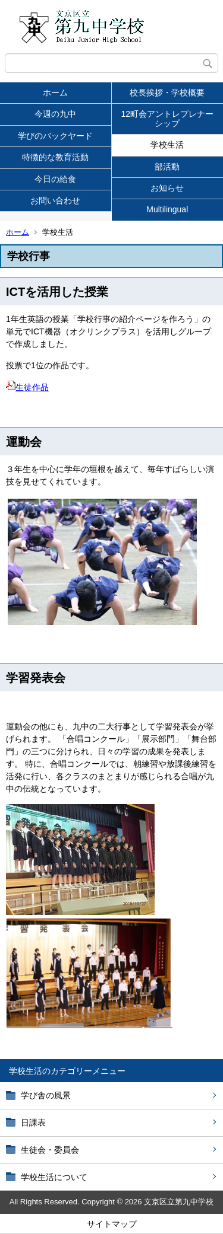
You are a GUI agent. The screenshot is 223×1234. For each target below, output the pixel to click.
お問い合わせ (55, 200)
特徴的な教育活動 (55, 157)
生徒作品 (27, 387)
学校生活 (167, 144)
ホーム (55, 92)
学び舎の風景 (46, 1095)
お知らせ (167, 188)
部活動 (167, 166)
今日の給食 (55, 179)
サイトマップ (112, 1224)
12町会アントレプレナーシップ (167, 118)
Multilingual (167, 209)
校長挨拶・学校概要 (167, 92)
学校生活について (54, 1177)
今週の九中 (55, 114)
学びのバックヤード (55, 136)
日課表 (33, 1122)
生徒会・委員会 (50, 1150)
